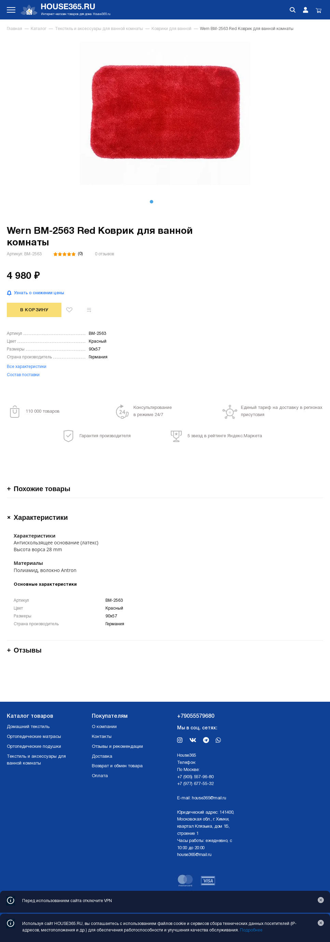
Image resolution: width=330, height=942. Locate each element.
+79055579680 (195, 716)
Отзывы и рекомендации (117, 747)
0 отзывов (104, 254)
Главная (14, 29)
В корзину (34, 310)
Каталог (38, 29)
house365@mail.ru (209, 798)
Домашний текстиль (28, 727)
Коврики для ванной (171, 29)
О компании (104, 727)
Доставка (102, 757)
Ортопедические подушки (34, 747)
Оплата (100, 776)
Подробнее (251, 930)
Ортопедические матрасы (34, 737)
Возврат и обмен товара (117, 766)
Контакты (102, 737)
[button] (151, 201)
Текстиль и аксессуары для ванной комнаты (99, 29)
